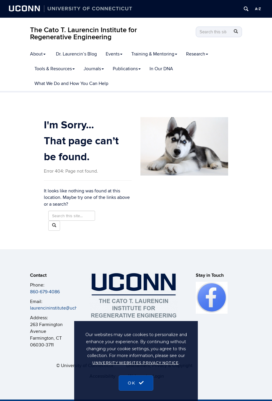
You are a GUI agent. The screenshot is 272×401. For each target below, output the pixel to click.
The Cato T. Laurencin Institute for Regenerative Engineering (83, 33)
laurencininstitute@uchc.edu (59, 308)
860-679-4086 (45, 292)
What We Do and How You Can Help (71, 83)
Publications (127, 69)
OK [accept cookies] (136, 383)
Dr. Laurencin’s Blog (76, 54)
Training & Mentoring (154, 54)
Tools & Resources (54, 69)
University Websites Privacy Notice (135, 363)
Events (114, 54)
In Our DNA (161, 69)
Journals (94, 69)
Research (197, 54)
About (38, 54)
